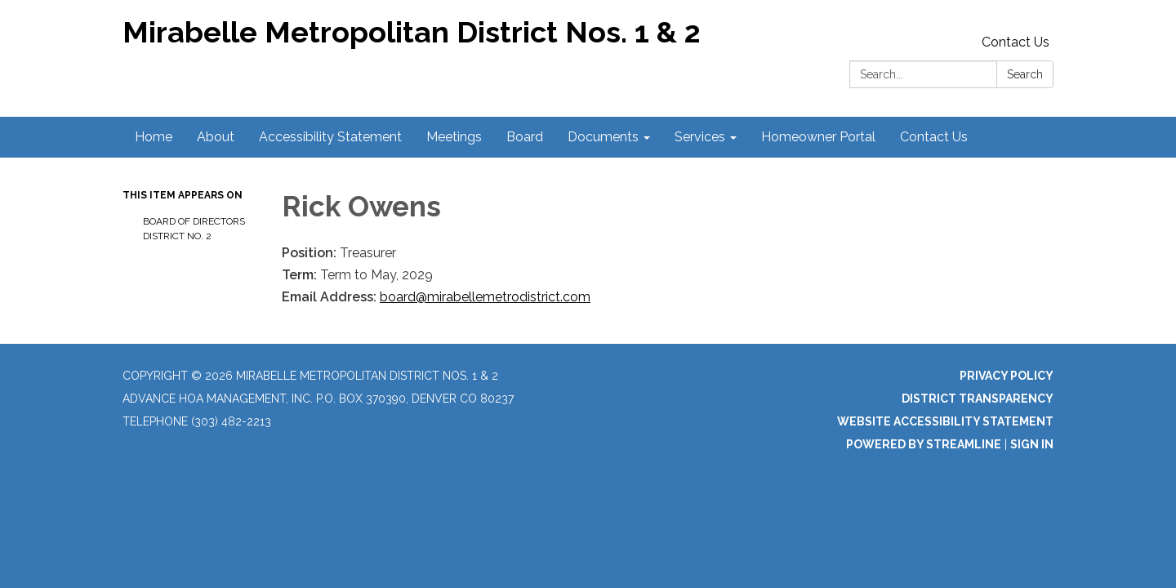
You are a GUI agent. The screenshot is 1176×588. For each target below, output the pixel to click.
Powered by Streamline (923, 444)
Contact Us (1015, 42)
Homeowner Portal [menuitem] (818, 137)
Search (1025, 74)
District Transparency (978, 398)
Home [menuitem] (153, 137)
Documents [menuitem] (603, 137)
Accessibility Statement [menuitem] (330, 137)
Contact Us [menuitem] (934, 137)
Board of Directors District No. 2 (194, 229)
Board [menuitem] (524, 137)
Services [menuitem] (700, 137)
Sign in (1032, 444)
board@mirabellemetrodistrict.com (485, 297)
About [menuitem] (215, 137)
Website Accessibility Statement (945, 421)
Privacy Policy (1007, 375)
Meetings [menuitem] (454, 137)
